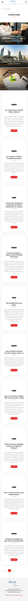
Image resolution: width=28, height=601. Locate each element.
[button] (26, 2)
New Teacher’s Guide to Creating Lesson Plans (14, 157)
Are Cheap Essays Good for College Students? (14, 111)
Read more (14, 130)
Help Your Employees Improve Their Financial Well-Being (14, 255)
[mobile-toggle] (2, 2)
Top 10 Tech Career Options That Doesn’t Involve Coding (14, 397)
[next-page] (16, 570)
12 (12, 570)
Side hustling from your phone (14, 304)
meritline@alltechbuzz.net (17, 595)
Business (14, 79)
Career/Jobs (14, 34)
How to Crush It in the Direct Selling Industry (14, 493)
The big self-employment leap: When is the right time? (14, 540)
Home (2, 9)
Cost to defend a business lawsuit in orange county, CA (14, 352)
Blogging (14, 297)
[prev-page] (2, 570)
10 (6, 570)
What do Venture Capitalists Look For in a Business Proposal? (14, 446)
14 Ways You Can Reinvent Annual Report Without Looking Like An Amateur (14, 205)
